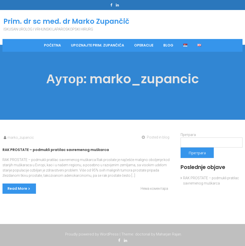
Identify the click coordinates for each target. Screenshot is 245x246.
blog (168, 45)
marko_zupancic (20, 138)
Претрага (188, 135)
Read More (17, 188)
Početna (52, 45)
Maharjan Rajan (168, 234)
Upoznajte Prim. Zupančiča (97, 45)
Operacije (143, 45)
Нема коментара (154, 188)
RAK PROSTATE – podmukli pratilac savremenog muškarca (55, 149)
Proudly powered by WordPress (92, 234)
